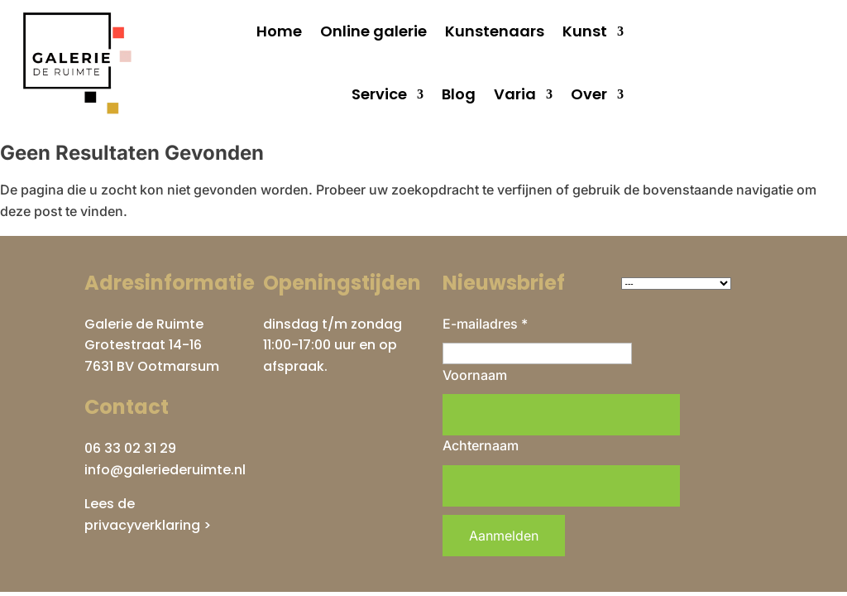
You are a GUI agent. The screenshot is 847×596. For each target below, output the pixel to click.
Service (379, 94)
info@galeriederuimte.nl (165, 469)
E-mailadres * (485, 323)
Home (279, 31)
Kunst (584, 31)
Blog (459, 94)
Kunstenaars (494, 31)
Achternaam (481, 445)
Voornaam (475, 375)
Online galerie (373, 31)
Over (589, 94)
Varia (515, 94)
